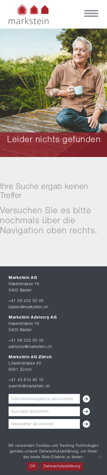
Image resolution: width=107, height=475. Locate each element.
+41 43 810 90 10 (26, 380)
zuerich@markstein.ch (29, 387)
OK (32, 466)
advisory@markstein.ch (30, 347)
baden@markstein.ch (29, 307)
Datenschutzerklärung (62, 466)
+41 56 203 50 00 (26, 301)
